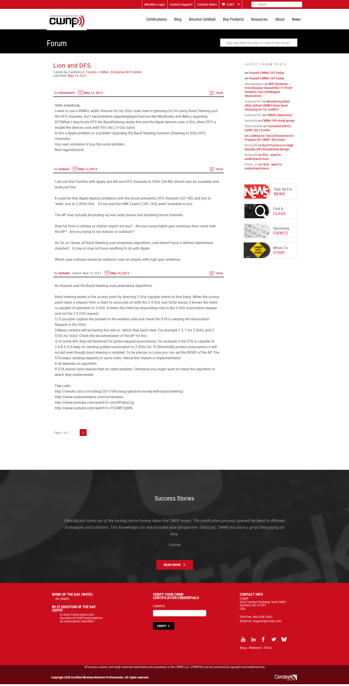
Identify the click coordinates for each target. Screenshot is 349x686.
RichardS (251, 147)
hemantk (251, 122)
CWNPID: (159, 608)
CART (231, 4)
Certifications (160, 20)
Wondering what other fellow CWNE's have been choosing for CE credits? (267, 107)
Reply (219, 94)
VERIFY (161, 628)
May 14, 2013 (77, 77)
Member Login (154, 4)
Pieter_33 (251, 166)
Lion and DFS (72, 67)
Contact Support (181, 4)
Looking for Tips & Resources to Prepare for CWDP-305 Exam (269, 139)
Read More (172, 566)
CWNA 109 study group (278, 122)
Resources (261, 20)
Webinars (255, 649)
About (280, 20)
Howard (63, 171)
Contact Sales (207, 4)
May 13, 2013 (87, 171)
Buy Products (235, 20)
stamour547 (253, 103)
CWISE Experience (279, 117)
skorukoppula (254, 85)
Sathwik (63, 275)
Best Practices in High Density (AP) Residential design (269, 149)
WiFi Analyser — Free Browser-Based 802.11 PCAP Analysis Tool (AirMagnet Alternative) (268, 91)
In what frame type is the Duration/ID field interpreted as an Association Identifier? (81, 619)
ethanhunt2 (66, 94)
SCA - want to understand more (263, 158)
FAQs (268, 649)
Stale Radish (253, 128)
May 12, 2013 (93, 94)
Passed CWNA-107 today (266, 74)
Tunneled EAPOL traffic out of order (268, 130)
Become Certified (205, 20)
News (296, 20)
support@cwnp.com (267, 623)
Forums (91, 74)
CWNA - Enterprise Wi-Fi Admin (120, 74)
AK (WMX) (62, 600)
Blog (181, 20)
